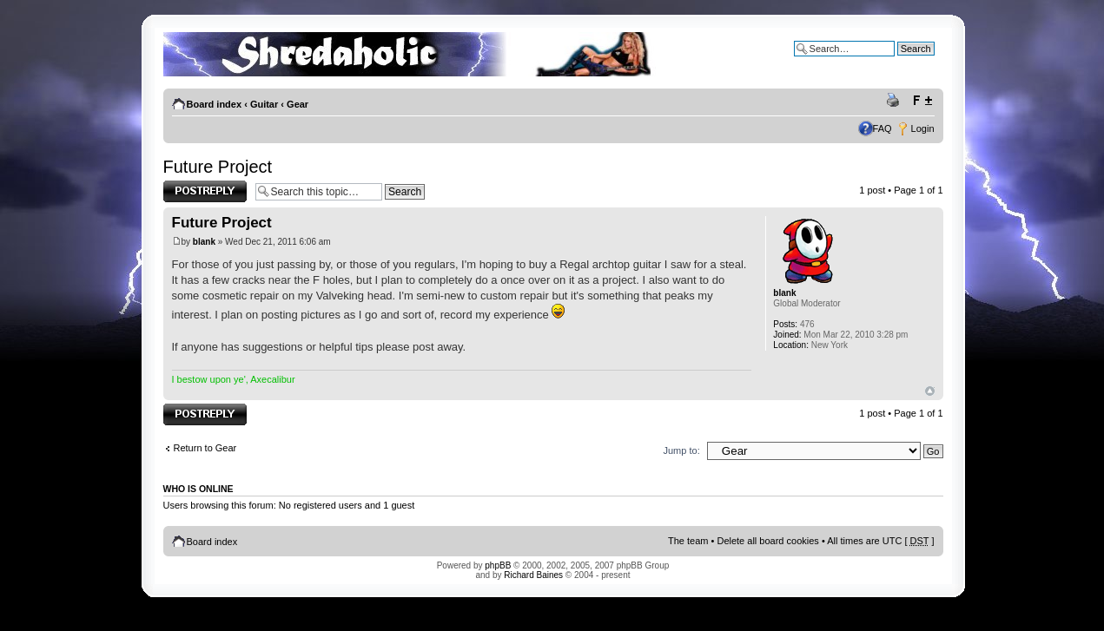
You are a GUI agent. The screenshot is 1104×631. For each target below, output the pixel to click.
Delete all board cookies (767, 541)
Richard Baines (533, 575)
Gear (297, 104)
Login (923, 128)
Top (930, 391)
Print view (895, 100)
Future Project (218, 166)
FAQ (882, 128)
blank (204, 241)
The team (688, 541)
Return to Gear (205, 448)
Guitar (264, 104)
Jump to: (682, 450)
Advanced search (898, 61)
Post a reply (205, 191)
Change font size (922, 100)
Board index (214, 104)
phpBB (498, 565)
